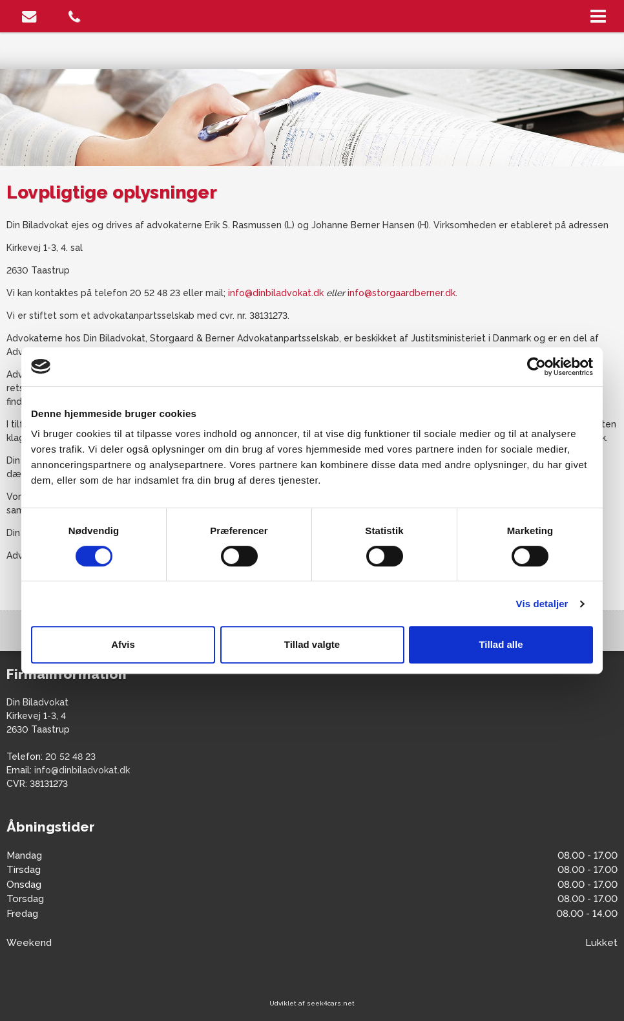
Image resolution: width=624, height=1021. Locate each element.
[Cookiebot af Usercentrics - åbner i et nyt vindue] (536, 366)
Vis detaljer (542, 603)
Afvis (123, 644)
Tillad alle (501, 644)
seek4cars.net (331, 1003)
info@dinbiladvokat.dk (276, 293)
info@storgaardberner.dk (401, 293)
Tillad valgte (312, 644)
